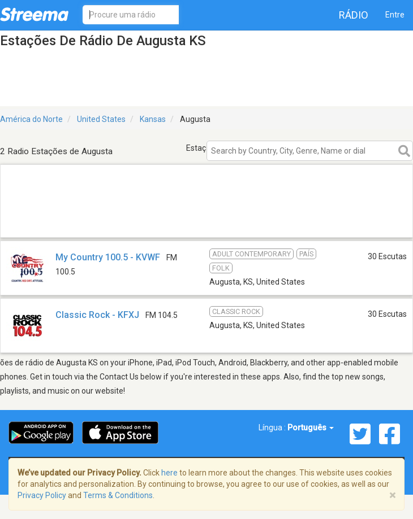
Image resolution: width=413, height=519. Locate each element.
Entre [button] (395, 14)
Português (310, 427)
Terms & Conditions (118, 495)
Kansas (153, 119)
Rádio (353, 15)
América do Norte (31, 119)
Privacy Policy (42, 495)
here (169, 472)
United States (101, 119)
